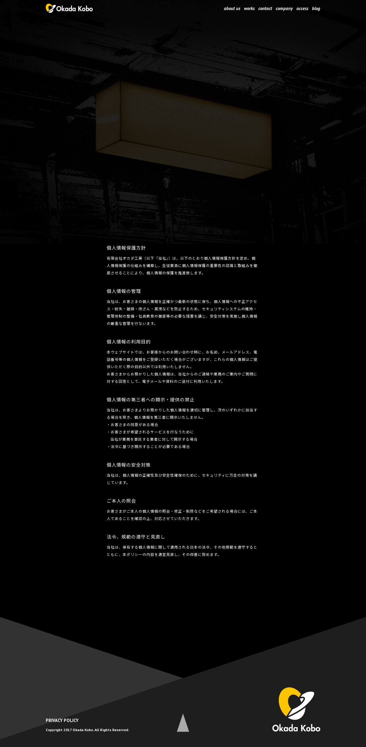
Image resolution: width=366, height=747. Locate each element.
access (302, 8)
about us (232, 8)
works (249, 8)
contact (265, 8)
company (284, 8)
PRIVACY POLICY (62, 720)
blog (316, 8)
